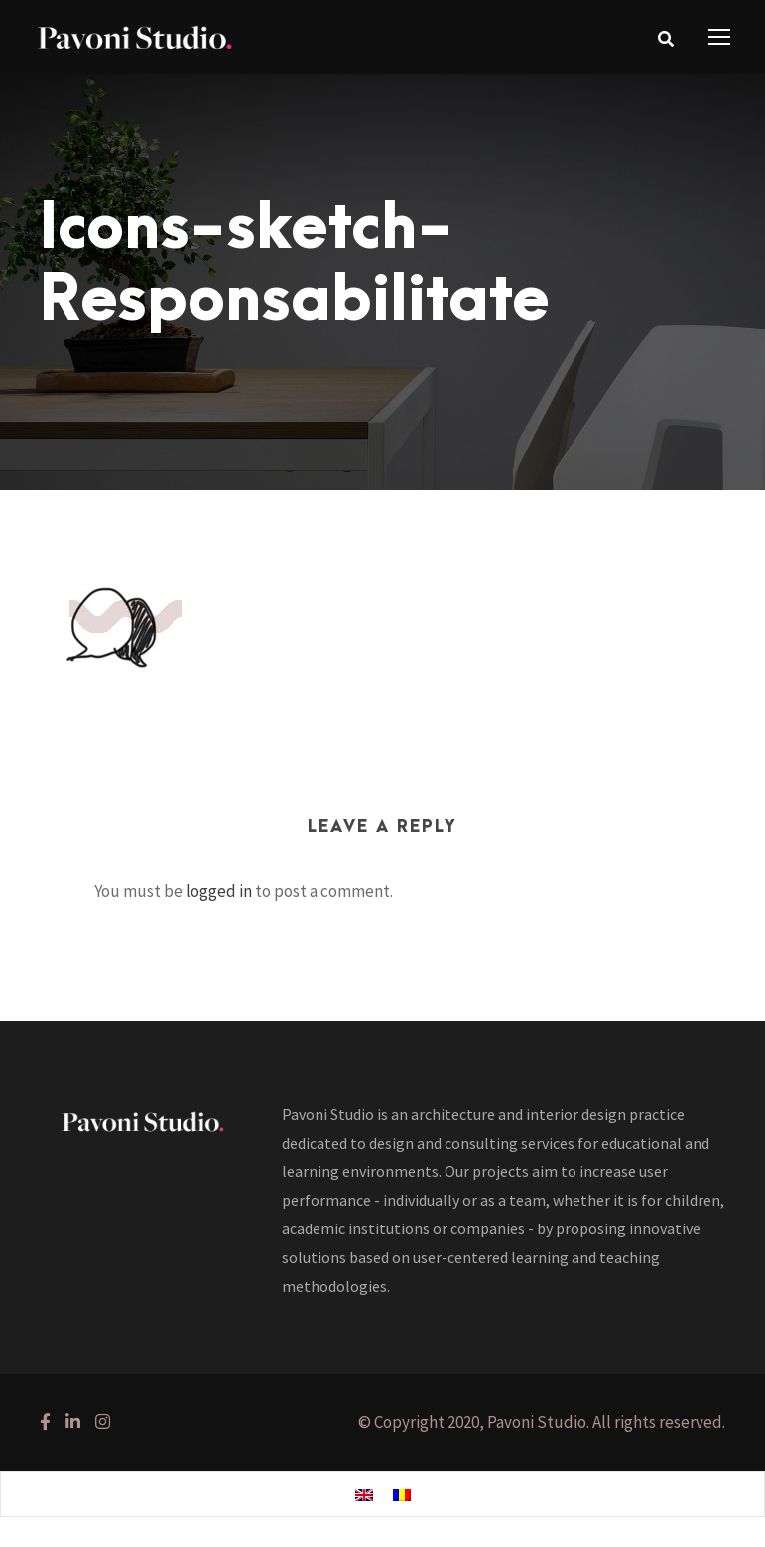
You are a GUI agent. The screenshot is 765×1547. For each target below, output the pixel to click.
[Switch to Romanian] (402, 1494)
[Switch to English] (364, 1494)
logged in (219, 891)
